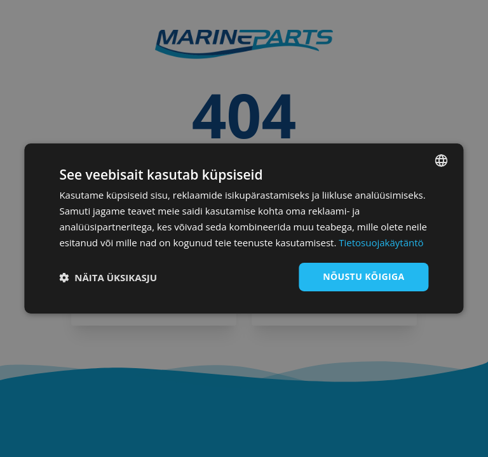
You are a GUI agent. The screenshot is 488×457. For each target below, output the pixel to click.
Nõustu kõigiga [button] (363, 276)
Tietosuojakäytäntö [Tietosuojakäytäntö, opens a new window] (381, 242)
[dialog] (243, 228)
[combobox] (441, 160)
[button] (108, 277)
